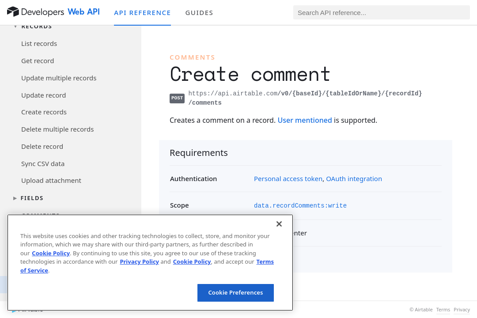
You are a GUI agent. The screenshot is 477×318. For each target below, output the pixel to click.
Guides (199, 12)
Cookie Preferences (235, 292)
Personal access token (288, 178)
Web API (84, 12)
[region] (150, 262)
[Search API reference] (381, 12)
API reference (142, 12)
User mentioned (304, 120)
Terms (443, 310)
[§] (162, 152)
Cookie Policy (51, 253)
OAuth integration (354, 178)
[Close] (279, 224)
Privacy (462, 310)
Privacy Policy (139, 261)
